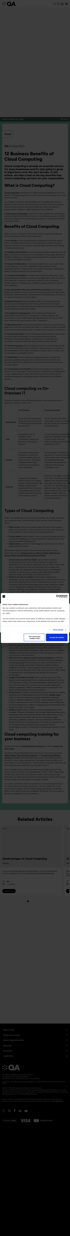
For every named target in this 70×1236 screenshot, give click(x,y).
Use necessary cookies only (34, 637)
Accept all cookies (57, 637)
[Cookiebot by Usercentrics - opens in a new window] (57, 596)
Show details (58, 630)
